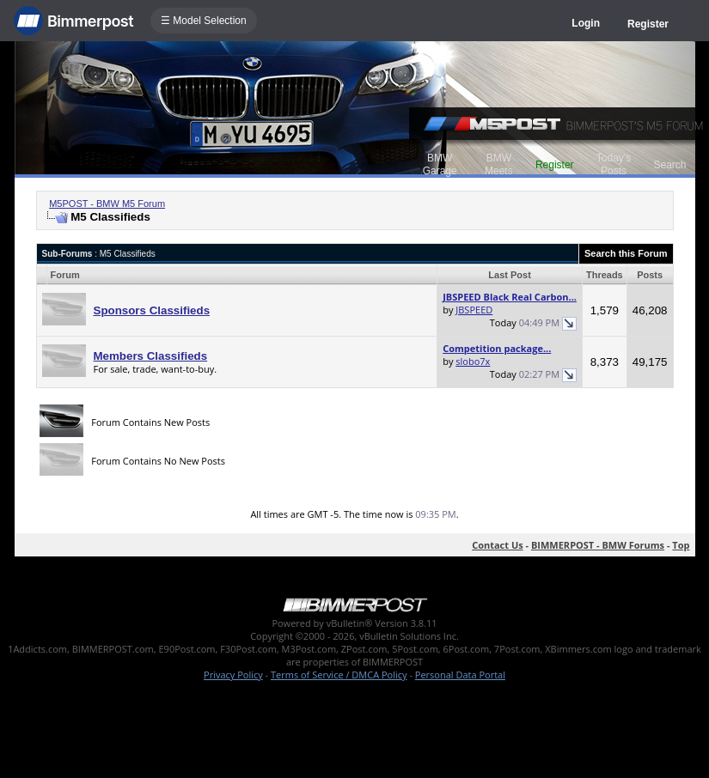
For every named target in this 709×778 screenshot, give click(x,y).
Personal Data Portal (460, 674)
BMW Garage (440, 164)
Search (669, 165)
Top (680, 544)
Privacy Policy (233, 674)
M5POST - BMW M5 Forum (107, 203)
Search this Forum (626, 253)
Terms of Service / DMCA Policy (339, 674)
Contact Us (497, 544)
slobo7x (472, 361)
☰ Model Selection (204, 21)
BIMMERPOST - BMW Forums (597, 544)
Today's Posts (613, 164)
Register (648, 24)
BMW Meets (499, 164)
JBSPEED (473, 309)
